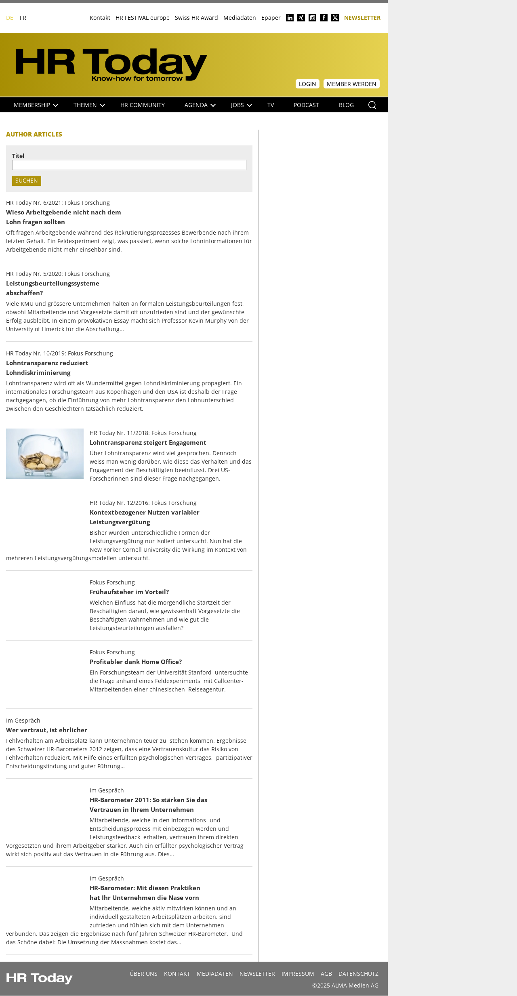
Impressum (298, 973)
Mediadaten (239, 17)
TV (270, 105)
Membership (36, 105)
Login (307, 84)
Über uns (144, 973)
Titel (18, 156)
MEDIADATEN (215, 973)
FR (23, 17)
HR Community (142, 105)
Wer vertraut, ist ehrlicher (46, 730)
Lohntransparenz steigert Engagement (148, 442)
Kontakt (100, 17)
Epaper (271, 17)
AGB (326, 973)
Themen (89, 105)
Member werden (351, 84)
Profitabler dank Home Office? (136, 662)
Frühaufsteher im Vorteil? (129, 592)
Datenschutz (358, 973)
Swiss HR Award (196, 17)
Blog (346, 105)
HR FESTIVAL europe (143, 17)
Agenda (200, 105)
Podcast (306, 105)
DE (9, 17)
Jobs (241, 105)
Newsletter (362, 17)
